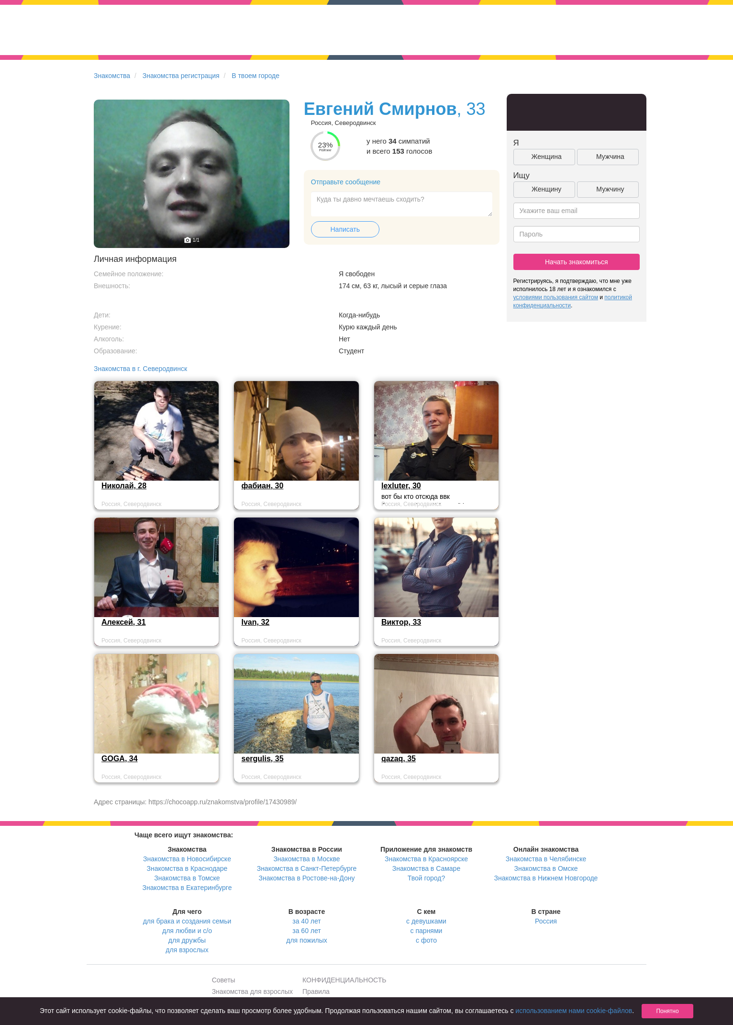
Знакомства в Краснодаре (187, 868)
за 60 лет (306, 931)
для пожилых (306, 940)
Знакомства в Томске (187, 878)
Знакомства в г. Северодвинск (140, 368)
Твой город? (426, 878)
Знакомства (112, 75)
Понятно (667, 1011)
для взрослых (187, 950)
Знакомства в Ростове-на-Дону (307, 878)
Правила (316, 991)
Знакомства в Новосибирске (187, 859)
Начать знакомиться (576, 262)
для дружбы (187, 940)
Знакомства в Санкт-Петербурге (307, 868)
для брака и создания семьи (187, 921)
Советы (223, 980)
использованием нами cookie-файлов (573, 1010)
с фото (426, 940)
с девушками (426, 921)
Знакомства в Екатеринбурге (187, 887)
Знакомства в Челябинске (546, 859)
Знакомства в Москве (306, 859)
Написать (345, 229)
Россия (546, 921)
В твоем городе (255, 75)
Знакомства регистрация (181, 75)
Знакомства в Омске (546, 868)
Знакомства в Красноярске (426, 859)
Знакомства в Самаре (426, 868)
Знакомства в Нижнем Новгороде (546, 878)
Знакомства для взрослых (252, 991)
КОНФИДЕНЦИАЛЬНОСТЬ (344, 980)
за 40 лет (306, 921)
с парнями (427, 931)
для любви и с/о (187, 931)
